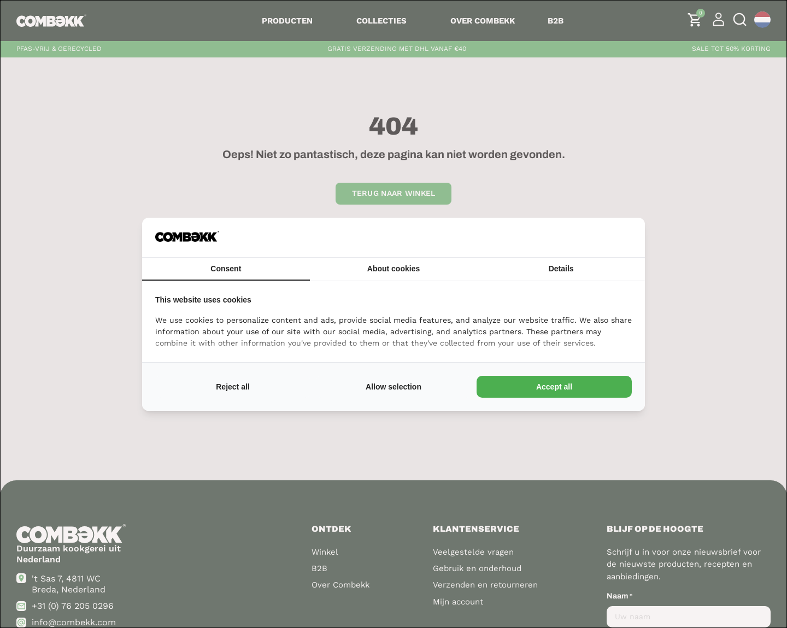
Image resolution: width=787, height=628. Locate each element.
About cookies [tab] (393, 268)
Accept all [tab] (554, 386)
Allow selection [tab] (393, 386)
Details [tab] (561, 268)
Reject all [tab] (232, 386)
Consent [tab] (225, 268)
